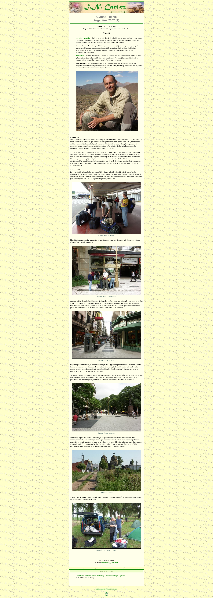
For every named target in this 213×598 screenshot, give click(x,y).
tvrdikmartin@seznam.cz (109, 563)
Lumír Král (80, 56)
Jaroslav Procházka (83, 38)
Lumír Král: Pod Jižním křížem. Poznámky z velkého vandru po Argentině (100, 576)
